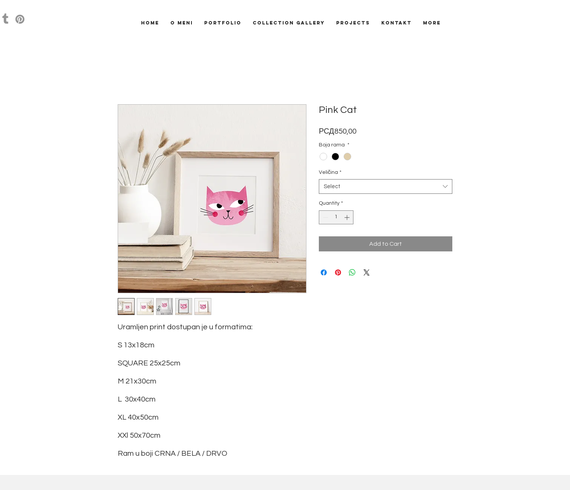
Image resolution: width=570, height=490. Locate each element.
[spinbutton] (336, 217)
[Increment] (347, 217)
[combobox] (385, 186)
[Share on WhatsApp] (352, 272)
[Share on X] (366, 272)
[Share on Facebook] (323, 272)
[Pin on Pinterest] (338, 272)
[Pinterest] (20, 19)
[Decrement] (324, 217)
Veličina (330, 172)
